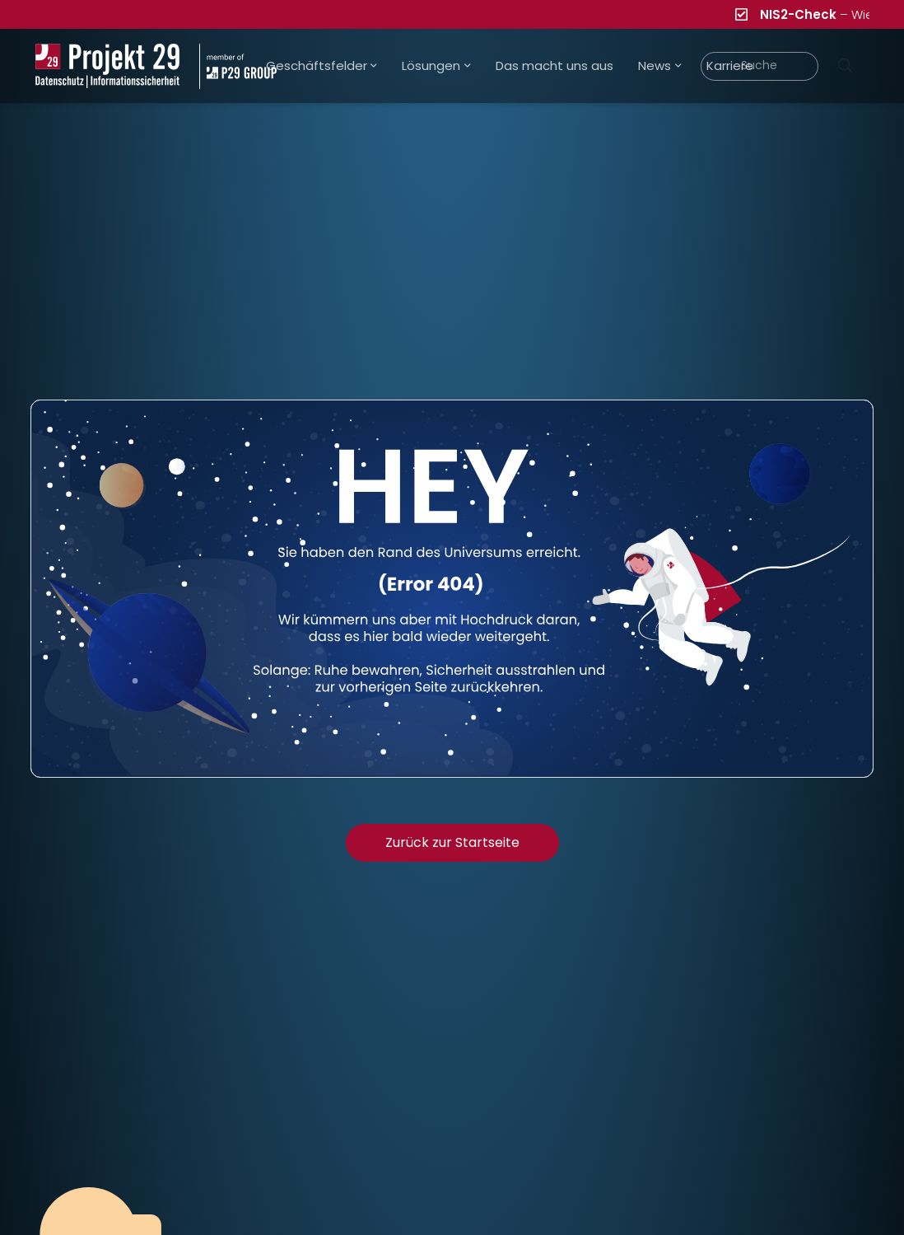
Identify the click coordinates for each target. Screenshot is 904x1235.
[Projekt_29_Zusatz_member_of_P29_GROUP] (238, 66)
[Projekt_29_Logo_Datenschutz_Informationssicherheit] (107, 66)
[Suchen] (845, 66)
